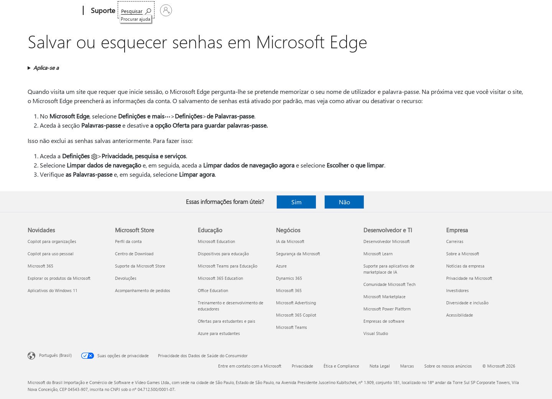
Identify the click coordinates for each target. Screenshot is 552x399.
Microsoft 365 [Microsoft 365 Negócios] (289, 290)
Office (167, 10)
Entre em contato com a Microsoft (249, 366)
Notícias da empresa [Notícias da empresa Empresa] (465, 266)
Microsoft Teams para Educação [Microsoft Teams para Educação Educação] (227, 266)
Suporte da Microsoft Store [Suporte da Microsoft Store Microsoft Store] (140, 266)
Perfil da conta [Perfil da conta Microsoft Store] (128, 241)
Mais (265, 10)
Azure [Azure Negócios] (281, 266)
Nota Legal (380, 366)
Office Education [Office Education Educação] (213, 290)
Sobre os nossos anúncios (448, 366)
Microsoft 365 (137, 10)
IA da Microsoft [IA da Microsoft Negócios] (290, 241)
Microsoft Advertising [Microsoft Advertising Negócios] (296, 302)
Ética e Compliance (341, 366)
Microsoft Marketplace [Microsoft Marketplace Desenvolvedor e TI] (384, 296)
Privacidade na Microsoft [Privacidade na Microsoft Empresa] (469, 278)
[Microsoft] (54, 10)
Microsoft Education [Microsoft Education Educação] (216, 241)
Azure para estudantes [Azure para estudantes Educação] (219, 333)
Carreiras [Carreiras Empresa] (454, 241)
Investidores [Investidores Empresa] (457, 290)
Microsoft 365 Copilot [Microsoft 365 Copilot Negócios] (296, 315)
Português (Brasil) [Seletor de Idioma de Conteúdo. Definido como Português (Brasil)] (55, 355)
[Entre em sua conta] (505, 10)
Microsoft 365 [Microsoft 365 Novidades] (40, 266)
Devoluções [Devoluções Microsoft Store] (125, 278)
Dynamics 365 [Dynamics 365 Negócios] (289, 278)
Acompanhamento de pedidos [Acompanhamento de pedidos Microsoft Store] (142, 290)
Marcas (407, 366)
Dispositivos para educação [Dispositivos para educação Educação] (223, 253)
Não (344, 202)
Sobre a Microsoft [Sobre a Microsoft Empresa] (462, 253)
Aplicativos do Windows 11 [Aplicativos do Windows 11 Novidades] (52, 290)
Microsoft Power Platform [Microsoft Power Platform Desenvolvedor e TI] (387, 309)
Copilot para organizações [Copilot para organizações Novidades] (52, 241)
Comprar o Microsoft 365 (316, 10)
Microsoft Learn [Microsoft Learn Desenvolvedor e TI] (378, 253)
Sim (296, 202)
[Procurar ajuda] (465, 9)
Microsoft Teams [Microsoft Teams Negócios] (291, 327)
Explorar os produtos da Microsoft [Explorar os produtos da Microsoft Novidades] (59, 278)
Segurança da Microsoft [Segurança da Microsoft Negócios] (298, 253)
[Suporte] (102, 10)
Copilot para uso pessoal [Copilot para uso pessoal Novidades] (51, 253)
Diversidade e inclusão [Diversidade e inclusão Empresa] (467, 302)
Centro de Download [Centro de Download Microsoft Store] (134, 253)
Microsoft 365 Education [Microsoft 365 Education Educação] (220, 278)
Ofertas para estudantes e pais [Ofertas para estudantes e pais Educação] (226, 321)
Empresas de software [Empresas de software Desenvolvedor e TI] (383, 321)
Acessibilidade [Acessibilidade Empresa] (459, 315)
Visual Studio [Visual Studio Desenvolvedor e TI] (375, 333)
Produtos (194, 10)
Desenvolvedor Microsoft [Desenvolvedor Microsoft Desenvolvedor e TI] (386, 241)
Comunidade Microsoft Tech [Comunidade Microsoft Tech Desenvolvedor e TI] (389, 284)
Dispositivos (232, 10)
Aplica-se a (46, 67)
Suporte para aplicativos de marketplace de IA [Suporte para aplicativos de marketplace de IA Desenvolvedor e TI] (388, 269)
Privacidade (302, 366)
